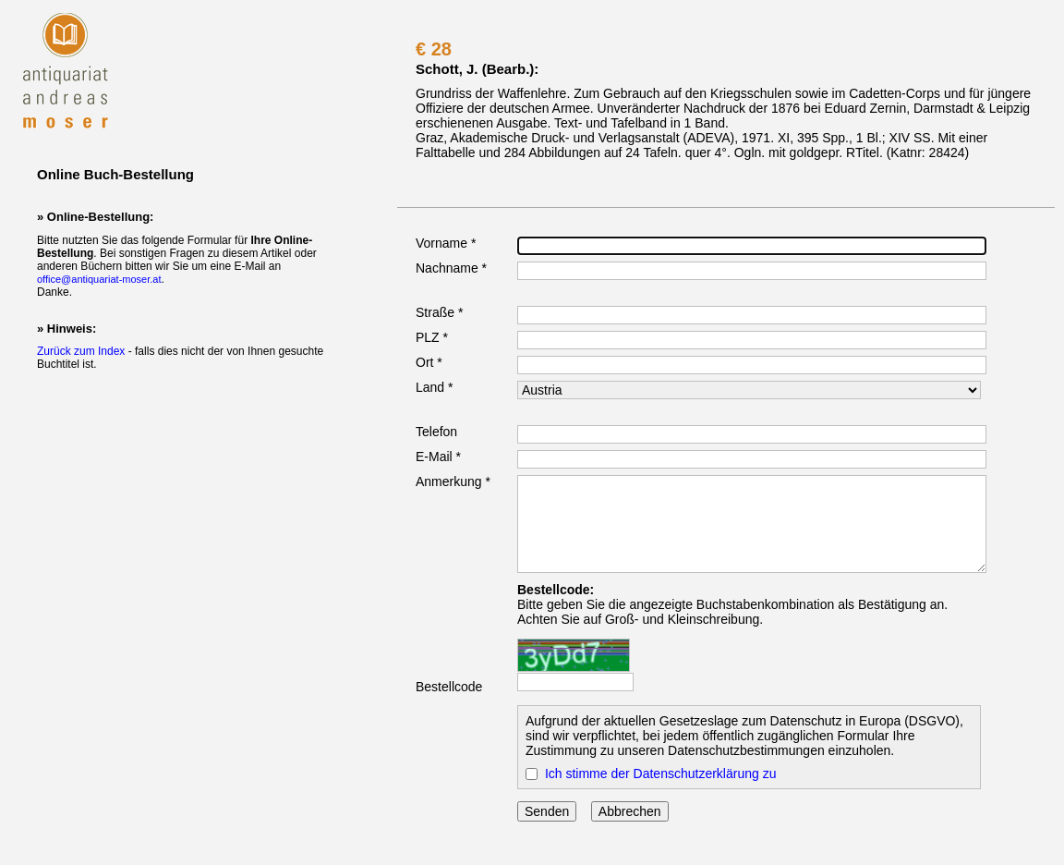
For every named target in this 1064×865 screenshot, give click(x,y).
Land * (434, 387)
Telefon (436, 431)
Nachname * (451, 268)
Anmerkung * (453, 481)
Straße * (439, 312)
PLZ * (432, 337)
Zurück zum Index (81, 351)
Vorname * (446, 243)
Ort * (429, 362)
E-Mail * (438, 456)
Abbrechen (629, 811)
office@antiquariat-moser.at (99, 279)
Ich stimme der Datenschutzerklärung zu (661, 773)
